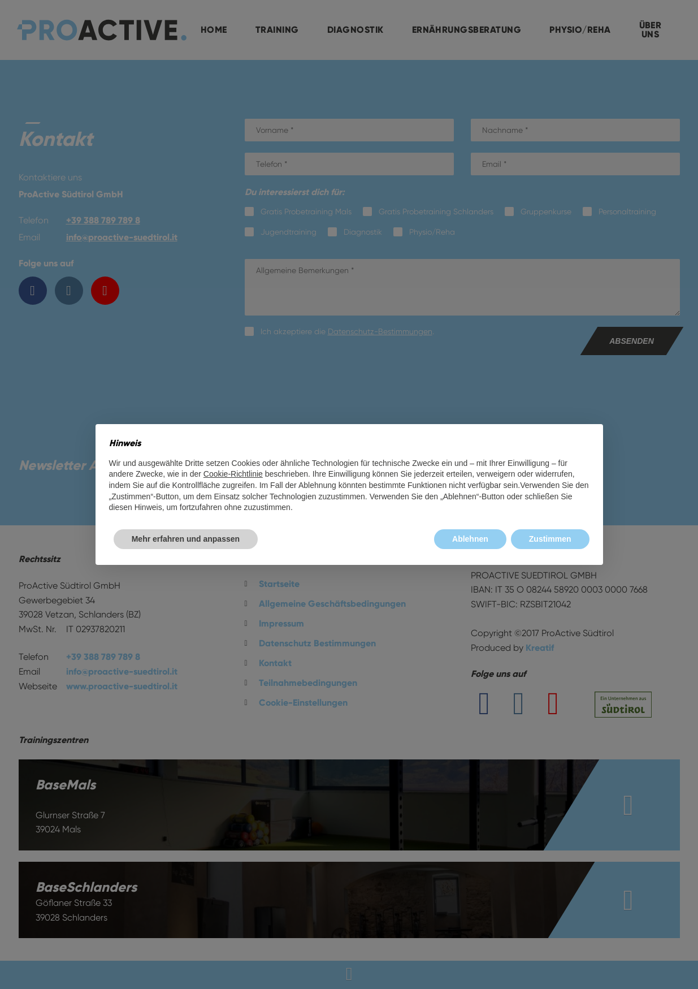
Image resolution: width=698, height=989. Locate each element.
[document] (349, 475)
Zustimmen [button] (550, 538)
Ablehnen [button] (470, 538)
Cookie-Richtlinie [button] (233, 473)
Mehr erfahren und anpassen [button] (186, 538)
